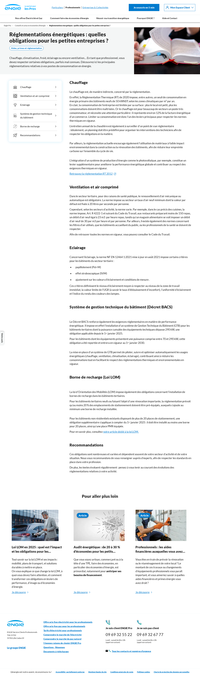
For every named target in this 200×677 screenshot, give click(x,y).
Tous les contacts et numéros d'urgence (128, 651)
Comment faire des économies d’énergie (69, 18)
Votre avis (2, 338)
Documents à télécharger (56, 651)
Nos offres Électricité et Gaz (28, 18)
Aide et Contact (169, 18)
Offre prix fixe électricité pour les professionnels (67, 622)
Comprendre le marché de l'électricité (62, 634)
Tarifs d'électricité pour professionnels (62, 630)
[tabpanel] (37, 556)
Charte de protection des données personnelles (171, 672)
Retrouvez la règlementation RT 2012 (91, 173)
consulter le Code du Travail (154, 234)
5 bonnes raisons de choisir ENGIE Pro (62, 643)
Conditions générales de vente (121, 672)
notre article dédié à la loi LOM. (121, 431)
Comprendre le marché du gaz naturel (62, 639)
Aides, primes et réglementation (26, 48)
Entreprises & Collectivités (95, 7)
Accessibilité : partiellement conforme (70, 672)
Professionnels (72, 7)
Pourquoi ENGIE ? (145, 18)
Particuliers (57, 7)
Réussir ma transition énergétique (112, 18)
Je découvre (19, 592)
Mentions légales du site (97, 672)
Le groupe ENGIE (18, 648)
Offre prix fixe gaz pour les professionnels (64, 626)
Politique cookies (143, 672)
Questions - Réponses (54, 647)
